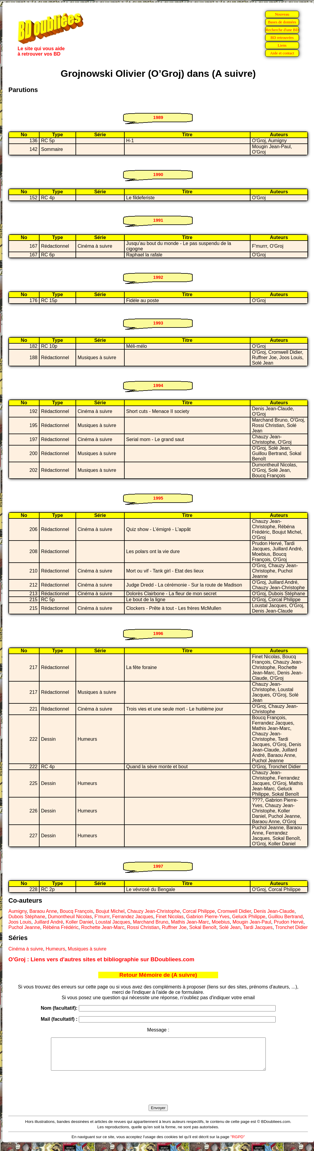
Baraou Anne (43, 911)
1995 (158, 497)
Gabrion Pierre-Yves (208, 916)
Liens (282, 45)
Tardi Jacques (258, 927)
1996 (158, 633)
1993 (158, 322)
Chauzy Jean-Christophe (153, 911)
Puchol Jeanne (24, 927)
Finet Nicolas (169, 916)
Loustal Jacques (113, 922)
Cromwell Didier (234, 911)
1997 (158, 866)
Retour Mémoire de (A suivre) (158, 975)
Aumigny (17, 911)
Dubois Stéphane (26, 916)
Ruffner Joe (174, 927)
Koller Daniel (79, 922)
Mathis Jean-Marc (190, 922)
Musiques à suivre (87, 948)
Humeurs (55, 948)
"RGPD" (237, 1143)
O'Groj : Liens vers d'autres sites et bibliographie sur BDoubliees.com (101, 959)
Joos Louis (19, 922)
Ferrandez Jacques (132, 916)
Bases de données (282, 22)
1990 (158, 174)
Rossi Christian (143, 927)
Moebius (221, 922)
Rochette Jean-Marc (102, 927)
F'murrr (101, 916)
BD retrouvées (282, 37)
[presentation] (158, 1094)
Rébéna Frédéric (60, 927)
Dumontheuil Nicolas (70, 916)
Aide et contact (282, 53)
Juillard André (48, 922)
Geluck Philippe (248, 916)
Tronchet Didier (291, 927)
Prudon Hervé (289, 922)
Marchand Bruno (150, 922)
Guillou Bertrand (285, 916)
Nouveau (282, 14)
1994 (158, 385)
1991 (158, 220)
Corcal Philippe (198, 911)
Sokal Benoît (203, 927)
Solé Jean (229, 927)
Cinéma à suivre (25, 948)
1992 (158, 277)
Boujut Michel (110, 911)
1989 (158, 117)
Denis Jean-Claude (274, 911)
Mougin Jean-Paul (252, 922)
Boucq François (76, 911)
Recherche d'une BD (282, 29)
